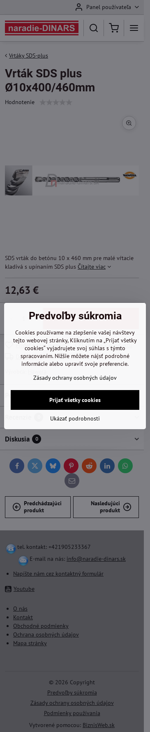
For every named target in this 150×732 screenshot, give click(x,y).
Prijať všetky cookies (75, 400)
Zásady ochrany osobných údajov (75, 377)
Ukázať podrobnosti (75, 418)
